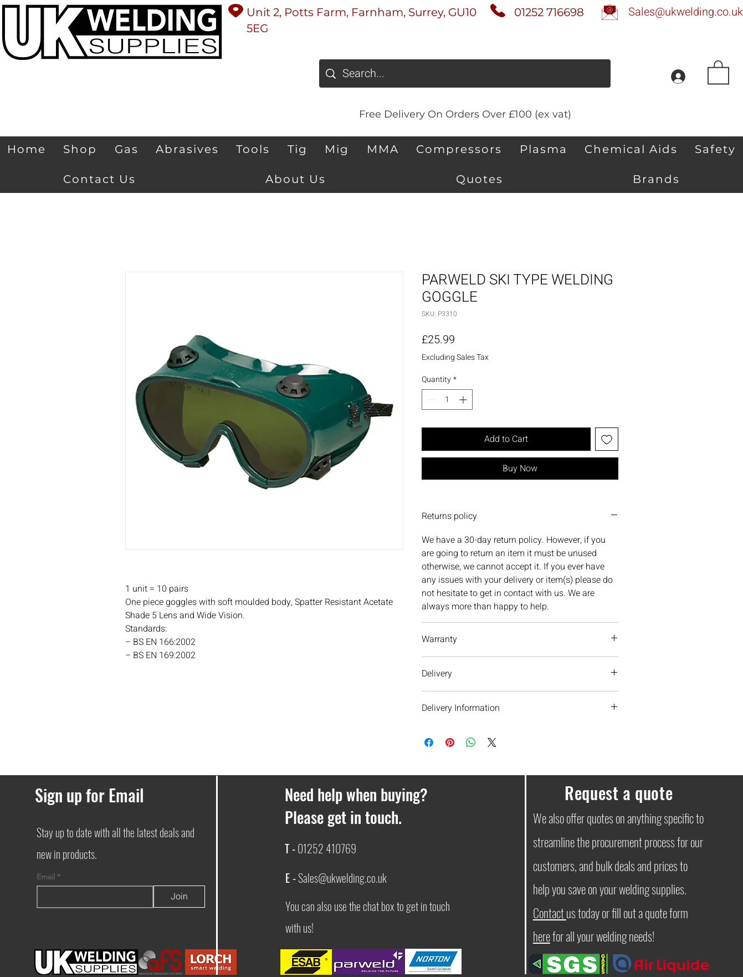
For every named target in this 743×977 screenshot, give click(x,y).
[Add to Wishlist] (606, 439)
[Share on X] (492, 742)
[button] (718, 71)
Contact (549, 913)
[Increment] (464, 399)
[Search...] (464, 73)
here (541, 936)
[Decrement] (430, 399)
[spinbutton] (447, 399)
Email (47, 877)
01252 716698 (549, 12)
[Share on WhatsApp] (471, 742)
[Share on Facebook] (428, 742)
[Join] (179, 897)
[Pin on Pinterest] (450, 742)
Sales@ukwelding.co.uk (342, 877)
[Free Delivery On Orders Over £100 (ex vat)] (465, 114)
